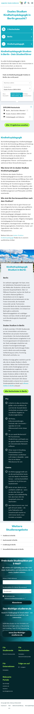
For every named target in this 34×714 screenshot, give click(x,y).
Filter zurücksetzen (27, 95)
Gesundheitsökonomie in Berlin (13, 549)
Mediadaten (21, 654)
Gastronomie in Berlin (10, 540)
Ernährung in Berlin (9, 545)
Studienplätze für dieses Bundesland (17, 589)
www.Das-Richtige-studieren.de (17, 633)
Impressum (4, 705)
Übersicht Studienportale (9, 654)
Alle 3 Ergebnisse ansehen (17, 125)
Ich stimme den (14, 597)
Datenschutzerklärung (18, 705)
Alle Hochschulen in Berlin (16, 391)
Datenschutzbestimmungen (14, 598)
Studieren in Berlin (9, 535)
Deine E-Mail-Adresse (17, 580)
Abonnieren (17, 602)
